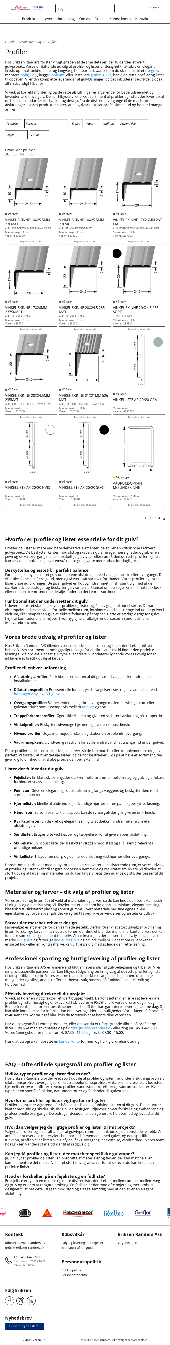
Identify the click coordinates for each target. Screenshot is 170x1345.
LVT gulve (52, 693)
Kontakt (141, 18)
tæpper (88, 706)
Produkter (30, 18)
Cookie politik (71, 1270)
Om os (84, 18)
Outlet (100, 18)
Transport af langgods (78, 1247)
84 (22, 154)
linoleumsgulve (66, 940)
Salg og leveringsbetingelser (82, 1243)
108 (31, 154)
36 (7, 154)
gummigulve (101, 75)
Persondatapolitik (74, 1275)
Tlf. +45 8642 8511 (27, 1257)
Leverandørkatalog (59, 18)
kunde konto (69, 1041)
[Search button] (110, 8)
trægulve (148, 935)
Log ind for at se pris (31, 241)
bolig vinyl (29, 75)
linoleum (57, 75)
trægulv (151, 70)
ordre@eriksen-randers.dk (90, 1028)
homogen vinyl (26, 693)
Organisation (127, 1243)
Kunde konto (120, 18)
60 (15, 154)
